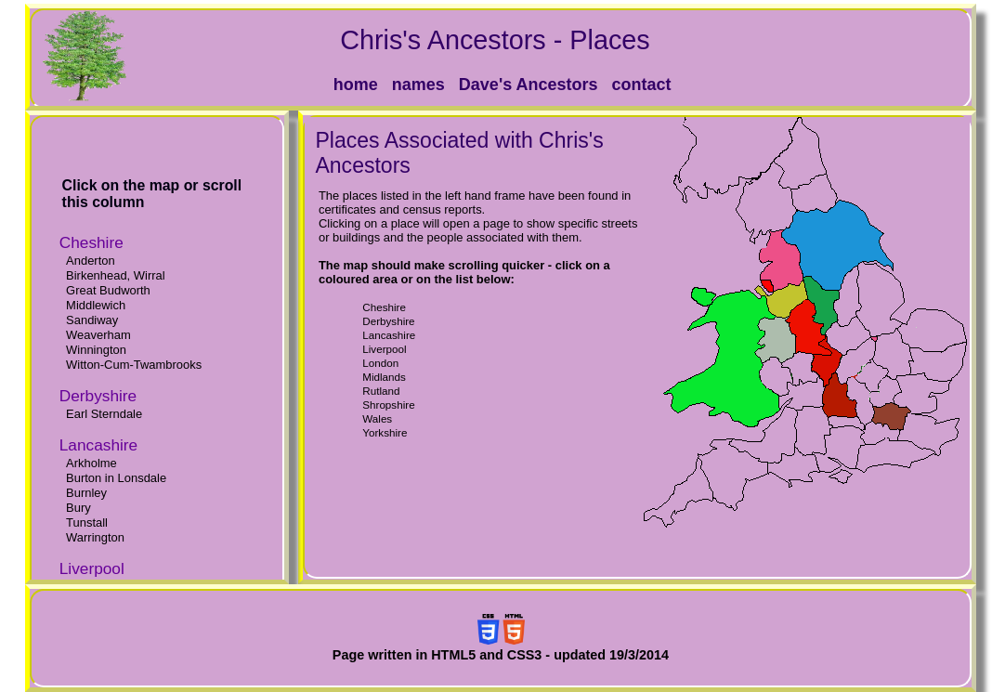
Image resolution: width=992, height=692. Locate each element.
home (355, 84)
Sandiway (92, 320)
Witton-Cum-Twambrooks (134, 365)
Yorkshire (384, 432)
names (418, 84)
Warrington (95, 537)
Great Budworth (108, 290)
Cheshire (384, 307)
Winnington (96, 350)
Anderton (90, 261)
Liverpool (384, 349)
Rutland (380, 391)
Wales (377, 418)
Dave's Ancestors (528, 84)
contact (642, 84)
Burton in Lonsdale (116, 478)
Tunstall (87, 522)
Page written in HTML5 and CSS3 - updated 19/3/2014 (501, 654)
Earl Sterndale (104, 414)
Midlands (384, 377)
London (380, 363)
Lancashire (388, 335)
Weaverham (98, 335)
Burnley (86, 493)
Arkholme (91, 463)
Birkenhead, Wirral (115, 275)
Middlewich (95, 305)
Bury (78, 508)
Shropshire (388, 404)
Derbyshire (388, 321)
